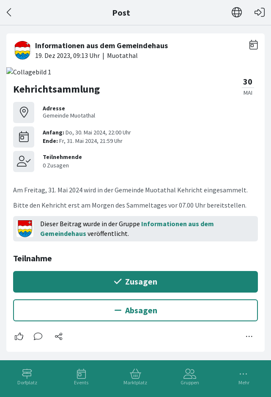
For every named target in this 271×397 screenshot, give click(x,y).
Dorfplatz (27, 382)
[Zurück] (9, 12)
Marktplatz (135, 382)
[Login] (259, 12)
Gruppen (190, 382)
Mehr (243, 382)
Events (81, 382)
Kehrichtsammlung (56, 89)
